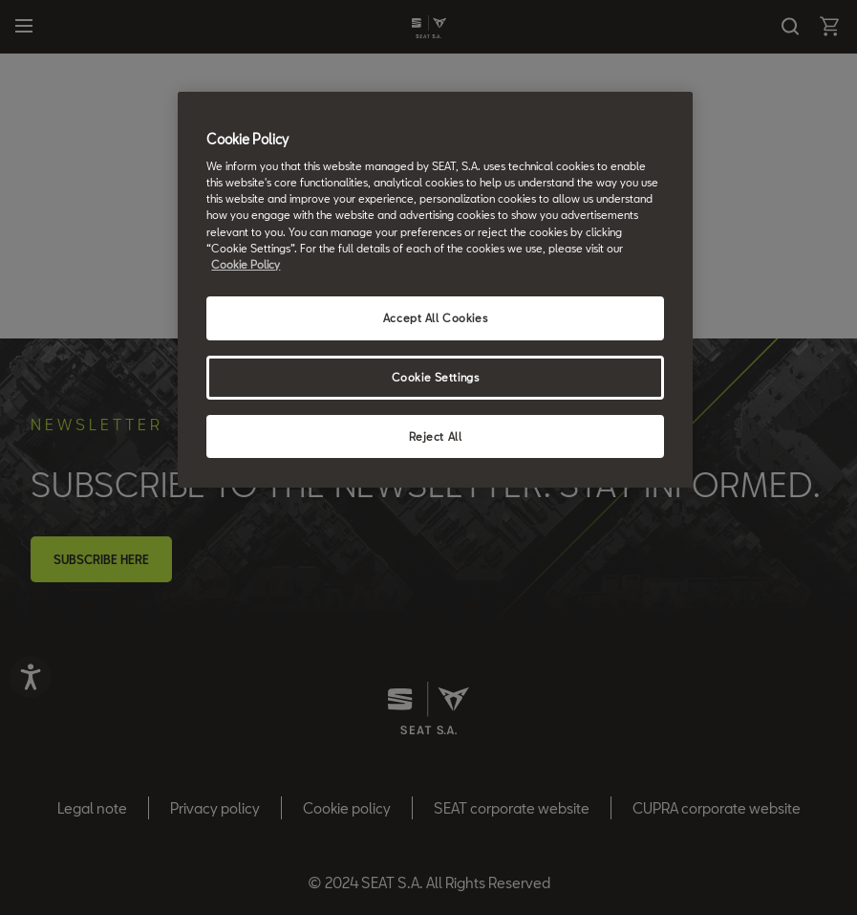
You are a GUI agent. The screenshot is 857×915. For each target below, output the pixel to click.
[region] (435, 290)
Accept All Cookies (435, 318)
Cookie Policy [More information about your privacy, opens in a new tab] (245, 264)
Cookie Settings (436, 377)
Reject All (435, 436)
